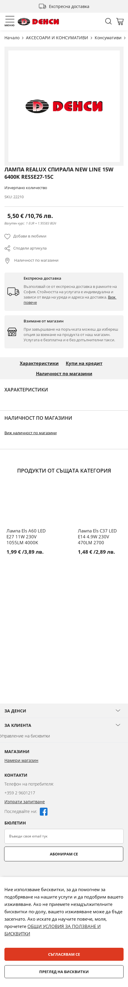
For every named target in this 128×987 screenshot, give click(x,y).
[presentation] (49, 875)
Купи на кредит (84, 363)
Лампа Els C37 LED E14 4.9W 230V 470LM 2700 (97, 536)
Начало (12, 37)
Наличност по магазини (35, 260)
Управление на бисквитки (25, 736)
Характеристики (39, 363)
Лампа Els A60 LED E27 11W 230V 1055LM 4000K (26, 536)
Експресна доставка (69, 6)
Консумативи (109, 37)
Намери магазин (21, 760)
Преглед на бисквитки (64, 971)
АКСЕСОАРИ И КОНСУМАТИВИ (57, 37)
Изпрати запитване (24, 801)
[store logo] (38, 21)
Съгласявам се (64, 954)
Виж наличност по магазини (30, 432)
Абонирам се (64, 854)
